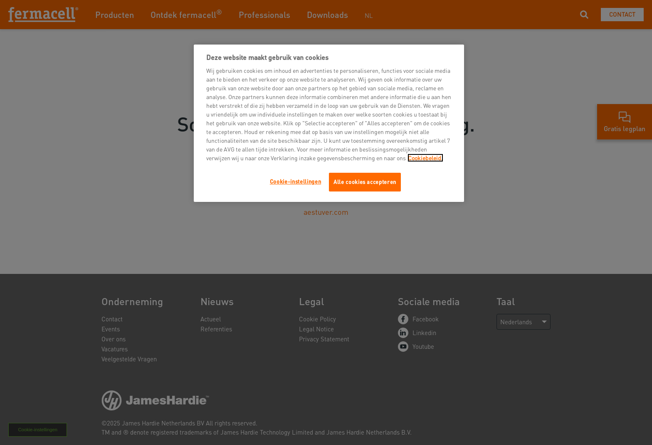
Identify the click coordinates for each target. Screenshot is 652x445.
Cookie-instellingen (295, 181)
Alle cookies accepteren (364, 181)
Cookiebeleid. (425, 158)
